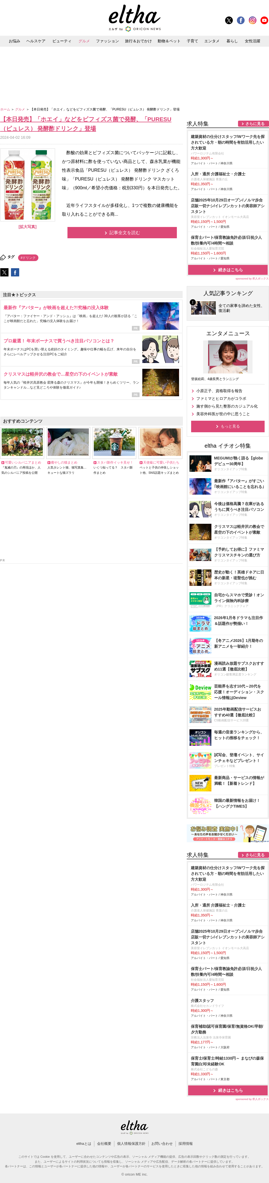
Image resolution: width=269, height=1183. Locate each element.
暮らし (232, 41)
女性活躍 (252, 41)
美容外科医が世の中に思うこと (223, 414)
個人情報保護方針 (131, 1144)
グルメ (84, 41)
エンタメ (212, 41)
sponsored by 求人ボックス (252, 278)
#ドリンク (28, 258)
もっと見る (230, 426)
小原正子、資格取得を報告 (219, 391)
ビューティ (62, 41)
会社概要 (104, 1144)
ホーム (5, 109)
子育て (192, 41)
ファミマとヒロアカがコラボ (221, 398)
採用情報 (186, 1144)
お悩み (14, 41)
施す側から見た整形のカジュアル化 (227, 406)
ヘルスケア (36, 41)
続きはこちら (230, 269)
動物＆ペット (169, 41)
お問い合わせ (162, 1144)
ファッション (107, 41)
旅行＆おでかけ (138, 41)
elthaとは (83, 1144)
